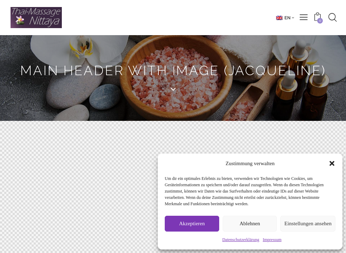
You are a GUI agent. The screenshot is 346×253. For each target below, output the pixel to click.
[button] (331, 163)
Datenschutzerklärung (240, 239)
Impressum (272, 239)
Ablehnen (250, 223)
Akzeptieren (192, 223)
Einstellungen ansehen (308, 223)
